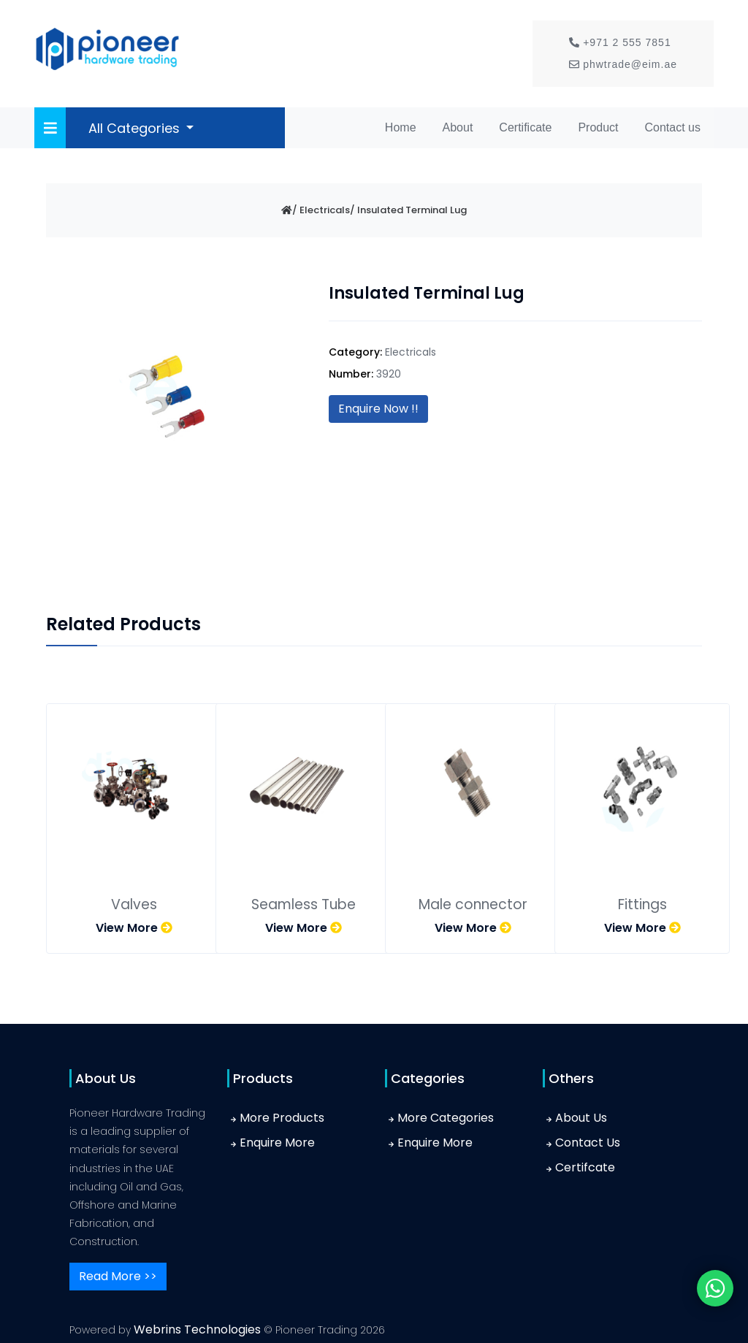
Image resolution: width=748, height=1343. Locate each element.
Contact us (673, 127)
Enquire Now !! (378, 408)
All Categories (135, 128)
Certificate (525, 127)
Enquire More (277, 1142)
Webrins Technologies (199, 1329)
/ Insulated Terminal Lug (408, 210)
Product (598, 127)
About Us (581, 1117)
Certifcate (585, 1167)
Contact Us (587, 1142)
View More (134, 927)
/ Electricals (321, 210)
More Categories (445, 1117)
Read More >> (118, 1276)
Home (403, 125)
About (458, 127)
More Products (282, 1117)
